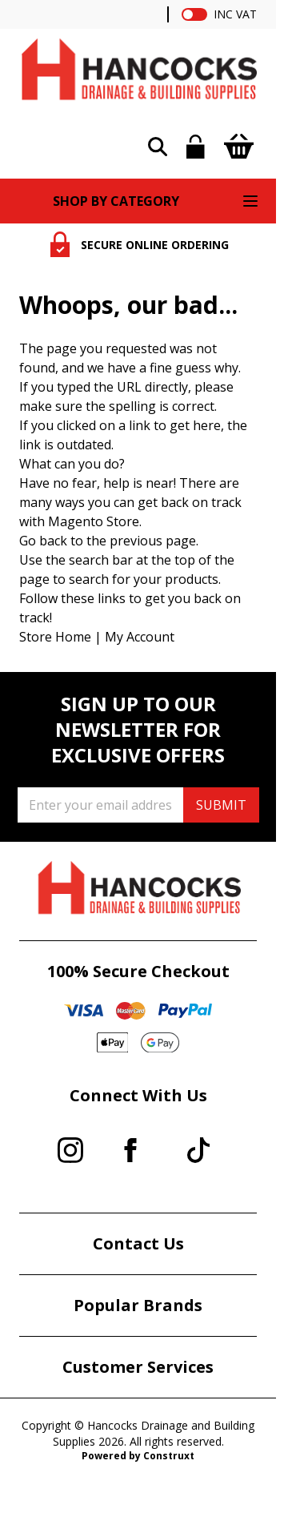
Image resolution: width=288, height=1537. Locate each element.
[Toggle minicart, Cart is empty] (239, 146)
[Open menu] (250, 201)
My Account (139, 637)
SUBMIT (221, 805)
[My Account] (195, 147)
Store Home (55, 637)
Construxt (168, 1456)
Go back (43, 540)
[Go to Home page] (138, 73)
